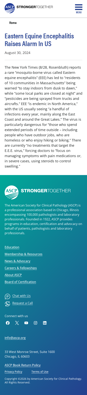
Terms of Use (39, 371)
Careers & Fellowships (21, 268)
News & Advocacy (17, 261)
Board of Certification (20, 282)
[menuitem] (18, 296)
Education (12, 247)
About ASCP (13, 275)
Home (13, 22)
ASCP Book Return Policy (23, 365)
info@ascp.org (15, 338)
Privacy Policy (13, 371)
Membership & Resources (23, 254)
